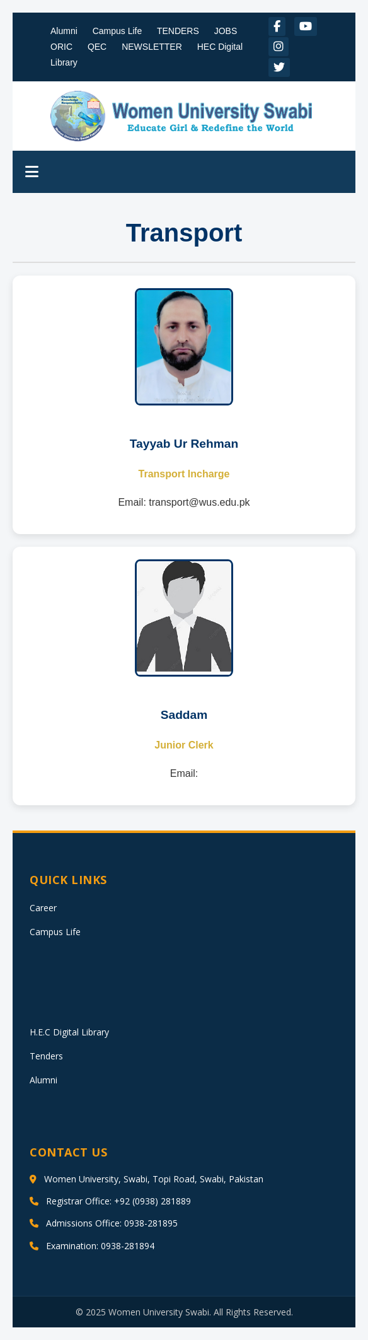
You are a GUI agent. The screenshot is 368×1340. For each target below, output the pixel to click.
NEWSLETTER (152, 47)
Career (43, 908)
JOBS (226, 31)
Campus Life (117, 31)
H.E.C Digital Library (69, 1032)
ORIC (61, 47)
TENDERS (178, 31)
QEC (97, 47)
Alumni (64, 31)
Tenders (46, 1056)
